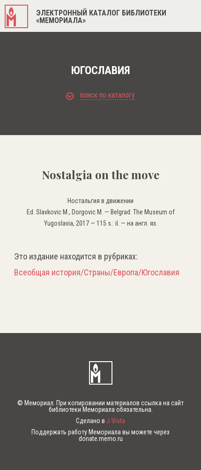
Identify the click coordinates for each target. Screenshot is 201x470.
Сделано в (100, 420)
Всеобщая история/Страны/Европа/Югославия (96, 272)
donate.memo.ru (101, 438)
